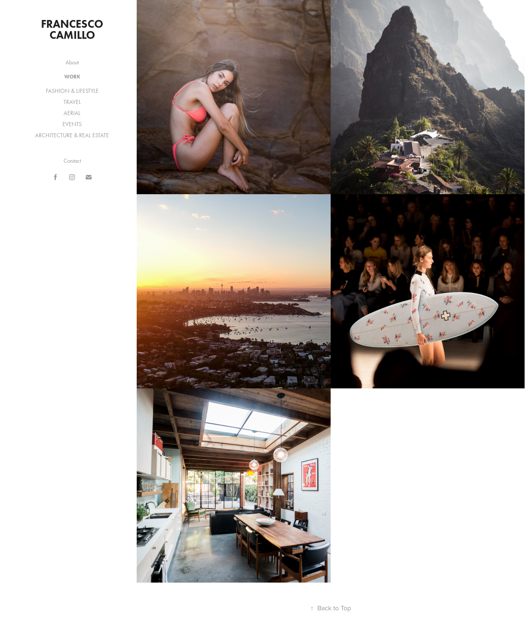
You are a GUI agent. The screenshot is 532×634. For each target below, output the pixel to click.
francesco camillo (73, 29)
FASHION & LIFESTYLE (72, 90)
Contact (72, 160)
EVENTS (72, 124)
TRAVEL (72, 101)
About (72, 62)
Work (72, 77)
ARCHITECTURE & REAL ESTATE (72, 135)
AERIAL (72, 113)
